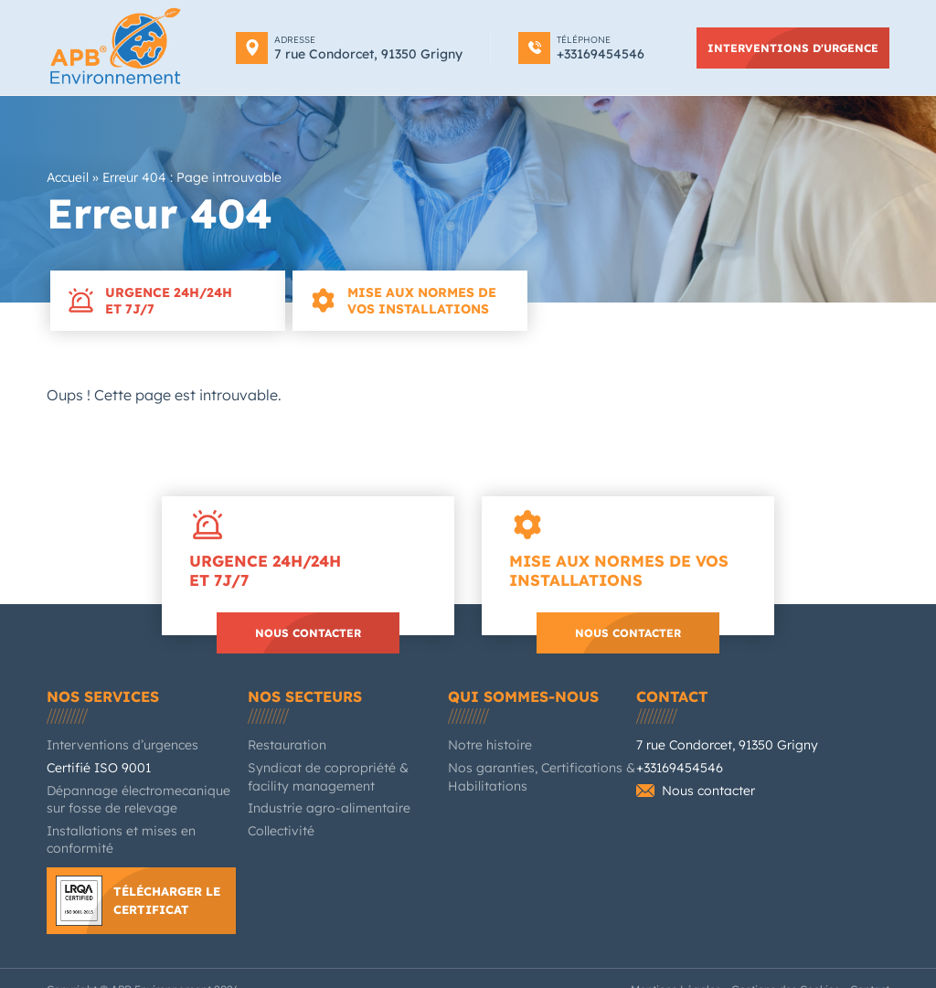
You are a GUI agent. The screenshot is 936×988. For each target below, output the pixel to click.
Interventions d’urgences (110, 740)
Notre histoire (483, 740)
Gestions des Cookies (798, 967)
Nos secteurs (303, 690)
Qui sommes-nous (519, 690)
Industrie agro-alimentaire (314, 803)
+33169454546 (675, 763)
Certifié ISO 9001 (92, 763)
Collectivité (277, 826)
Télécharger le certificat (169, 877)
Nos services (100, 690)
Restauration (280, 740)
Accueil (67, 178)
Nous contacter (308, 627)
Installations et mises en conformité (138, 826)
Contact (672, 690)
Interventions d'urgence (798, 47)
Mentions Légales (703, 967)
